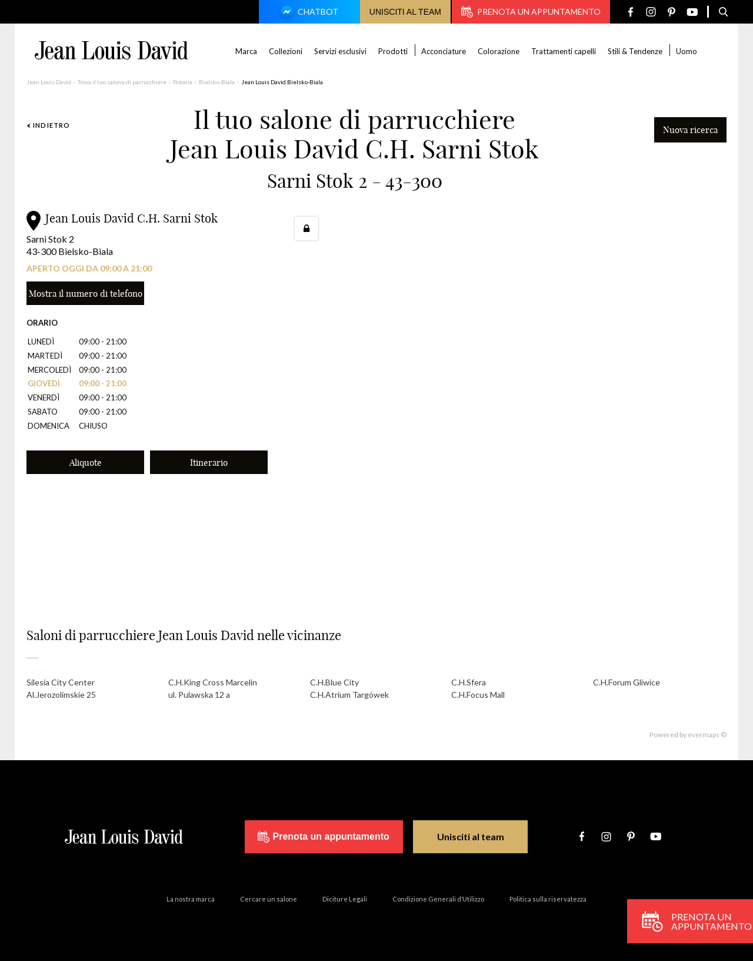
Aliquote (85, 462)
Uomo (686, 51)
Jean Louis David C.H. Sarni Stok (131, 218)
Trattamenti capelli (563, 51)
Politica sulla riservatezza (548, 899)
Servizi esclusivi (340, 51)
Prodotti (393, 51)
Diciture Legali (344, 899)
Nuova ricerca (690, 129)
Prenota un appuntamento (531, 12)
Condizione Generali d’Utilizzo (438, 899)
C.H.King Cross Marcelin (212, 682)
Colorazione (498, 51)
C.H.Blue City (334, 682)
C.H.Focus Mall (478, 695)
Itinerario (209, 462)
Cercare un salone (268, 899)
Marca (246, 51)
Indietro (48, 125)
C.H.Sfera (468, 682)
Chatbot (307, 13)
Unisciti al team (405, 11)
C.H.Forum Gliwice (626, 682)
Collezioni (285, 51)
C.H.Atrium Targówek (349, 695)
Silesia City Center (60, 682)
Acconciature (443, 51)
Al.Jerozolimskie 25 (61, 695)
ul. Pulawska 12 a (199, 695)
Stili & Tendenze (635, 51)
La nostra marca (190, 899)
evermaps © (707, 734)
